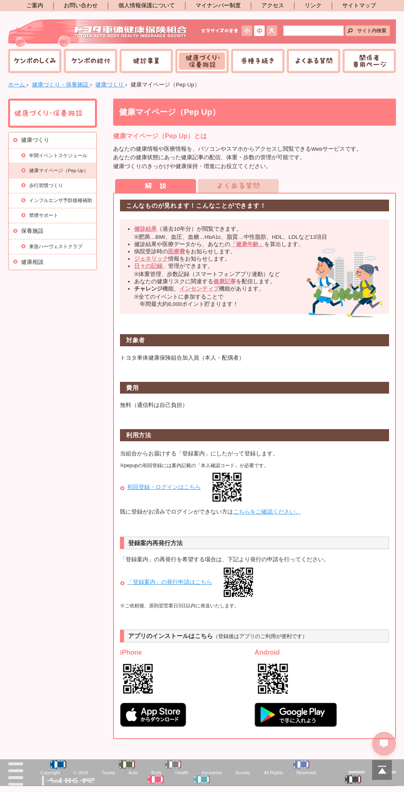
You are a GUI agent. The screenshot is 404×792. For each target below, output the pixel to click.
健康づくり (35, 140)
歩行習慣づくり (46, 185)
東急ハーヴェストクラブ (55, 246)
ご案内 (34, 5)
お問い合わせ (81, 5)
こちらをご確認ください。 (267, 512)
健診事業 (146, 61)
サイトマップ (359, 5)
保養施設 (32, 231)
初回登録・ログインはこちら (164, 487)
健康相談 (32, 262)
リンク (313, 5)
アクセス (272, 5)
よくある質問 (313, 61)
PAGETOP (382, 770)
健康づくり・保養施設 (202, 61)
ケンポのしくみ (34, 61)
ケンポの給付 (90, 61)
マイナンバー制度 (218, 5)
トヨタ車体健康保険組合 (98, 33)
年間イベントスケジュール (58, 155)
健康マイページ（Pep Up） (58, 170)
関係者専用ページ (369, 61)
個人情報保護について (146, 5)
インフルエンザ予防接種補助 (60, 200)
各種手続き (257, 61)
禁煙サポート (43, 215)
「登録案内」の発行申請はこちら (169, 582)
